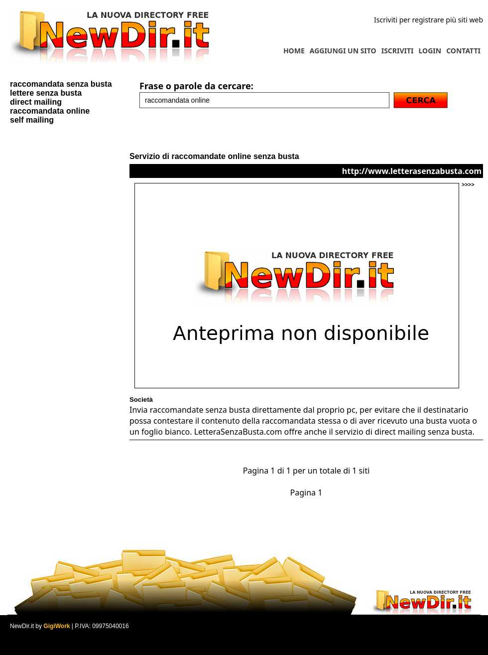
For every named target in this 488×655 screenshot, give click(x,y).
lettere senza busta (46, 93)
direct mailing (36, 102)
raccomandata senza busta (61, 84)
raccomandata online (50, 111)
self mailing (32, 120)
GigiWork (56, 626)
